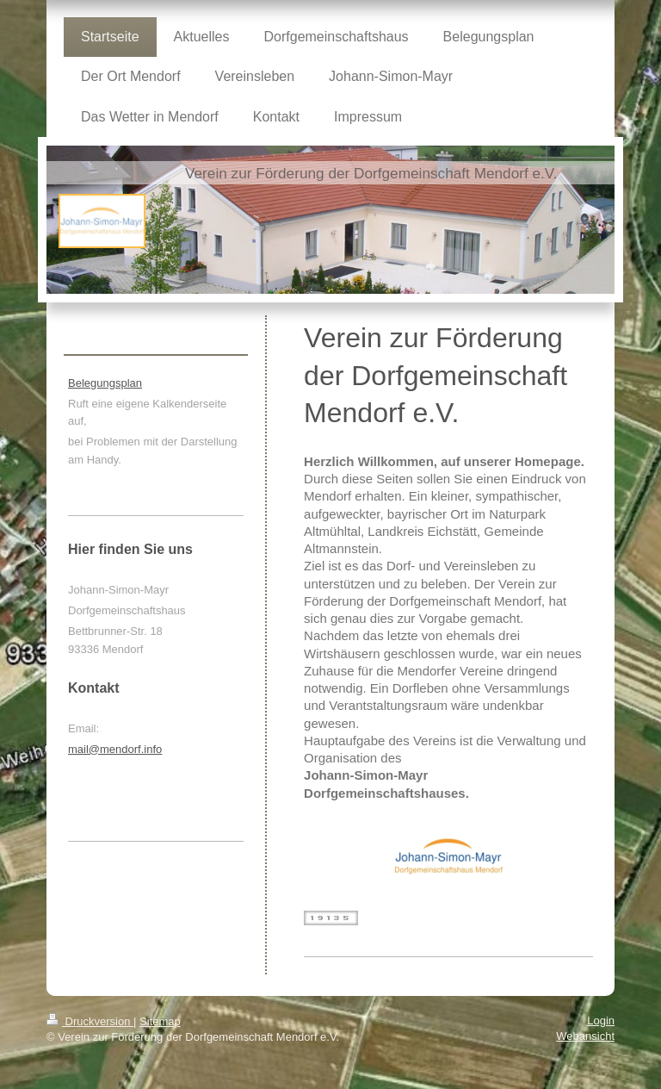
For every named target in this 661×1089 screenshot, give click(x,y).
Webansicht (585, 1036)
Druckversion (89, 1021)
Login (601, 1020)
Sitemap (160, 1021)
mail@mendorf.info (115, 749)
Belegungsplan (105, 382)
